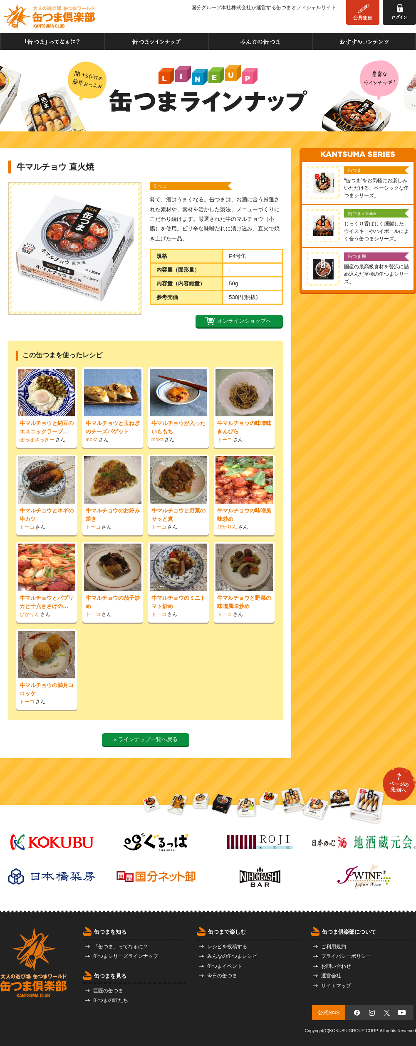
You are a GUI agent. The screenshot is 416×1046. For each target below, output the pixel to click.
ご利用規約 (333, 947)
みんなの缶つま (260, 41)
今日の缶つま (222, 976)
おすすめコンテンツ (364, 41)
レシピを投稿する (227, 947)
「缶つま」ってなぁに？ (52, 41)
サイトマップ (336, 986)
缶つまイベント (224, 966)
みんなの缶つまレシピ (232, 956)
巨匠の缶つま (108, 991)
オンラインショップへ (244, 321)
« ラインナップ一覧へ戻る (146, 739)
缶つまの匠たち (110, 1000)
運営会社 (331, 976)
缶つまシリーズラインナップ (125, 956)
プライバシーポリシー (346, 956)
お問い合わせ (336, 966)
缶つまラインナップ (156, 41)
